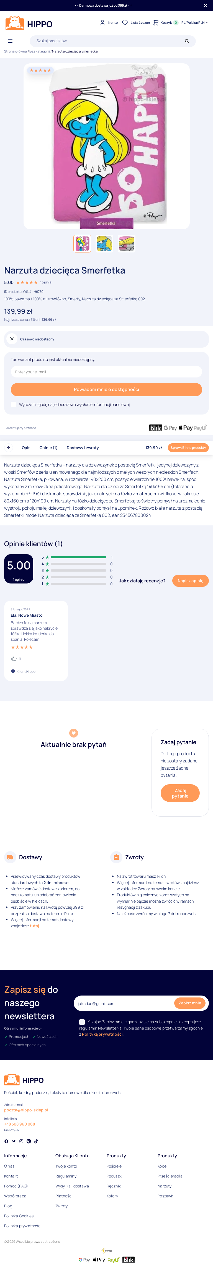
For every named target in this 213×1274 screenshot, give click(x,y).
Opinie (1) (49, 447)
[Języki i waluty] (195, 22)
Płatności (64, 1196)
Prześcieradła (170, 1176)
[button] (82, 243)
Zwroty (61, 1205)
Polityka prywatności (22, 1225)
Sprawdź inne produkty (188, 447)
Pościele (114, 1166)
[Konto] (108, 22)
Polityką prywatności (102, 1034)
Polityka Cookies (19, 1215)
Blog (8, 1205)
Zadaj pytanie (180, 793)
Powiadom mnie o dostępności (106, 389)
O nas (9, 1166)
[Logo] (29, 23)
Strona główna (15, 51)
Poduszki (115, 1176)
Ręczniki (114, 1186)
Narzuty (164, 1186)
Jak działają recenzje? (142, 581)
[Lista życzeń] (135, 22)
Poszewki (166, 1196)
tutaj (34, 925)
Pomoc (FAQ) (16, 1186)
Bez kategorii (39, 51)
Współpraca (15, 1196)
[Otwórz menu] (10, 41)
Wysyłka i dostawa (72, 1186)
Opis (26, 447)
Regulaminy (65, 1176)
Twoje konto (66, 1166)
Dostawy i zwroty (83, 447)
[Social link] (6, 1142)
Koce (162, 1166)
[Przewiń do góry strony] (8, 447)
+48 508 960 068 (19, 1124)
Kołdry (112, 1196)
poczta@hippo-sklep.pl (26, 1110)
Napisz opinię (190, 580)
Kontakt (11, 1176)
